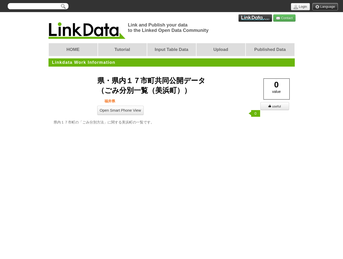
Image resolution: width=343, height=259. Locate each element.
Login (300, 7)
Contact (284, 18)
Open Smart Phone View (120, 110)
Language (325, 7)
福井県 (109, 101)
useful (274, 106)
